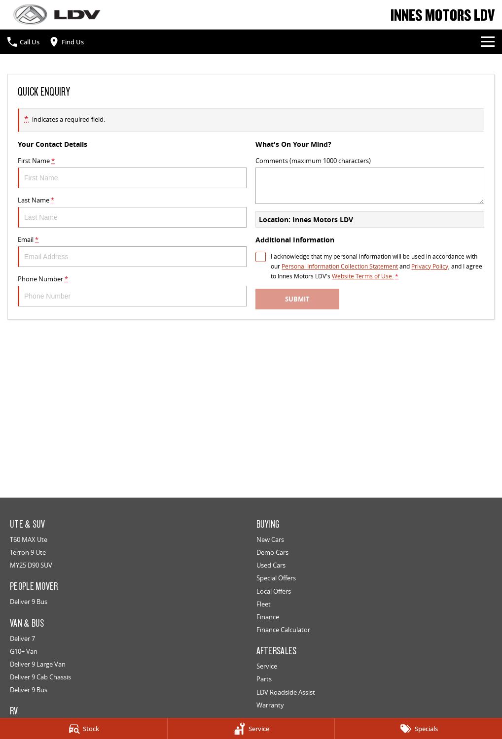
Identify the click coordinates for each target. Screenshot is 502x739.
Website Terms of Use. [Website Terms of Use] (363, 276)
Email (132, 251)
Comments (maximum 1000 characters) (369, 180)
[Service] (251, 728)
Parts (264, 678)
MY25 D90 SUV (31, 565)
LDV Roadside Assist (285, 692)
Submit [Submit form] (297, 299)
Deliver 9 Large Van (38, 664)
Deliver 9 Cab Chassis (40, 676)
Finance (267, 616)
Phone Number (132, 290)
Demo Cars (272, 552)
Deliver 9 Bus (28, 601)
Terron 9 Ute (28, 552)
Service (266, 666)
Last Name (132, 212)
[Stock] (83, 728)
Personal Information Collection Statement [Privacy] (340, 266)
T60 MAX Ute (28, 539)
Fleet (263, 604)
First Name (132, 172)
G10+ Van (23, 651)
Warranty (270, 705)
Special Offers (276, 577)
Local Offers (273, 591)
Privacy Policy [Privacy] (429, 266)
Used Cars (271, 565)
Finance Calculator (283, 629)
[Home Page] (56, 14)
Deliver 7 (22, 638)
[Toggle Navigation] (488, 42)
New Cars (270, 539)
